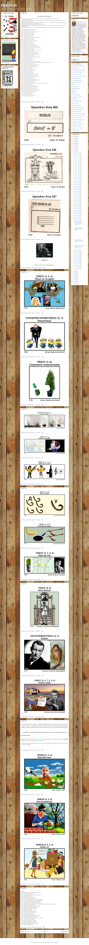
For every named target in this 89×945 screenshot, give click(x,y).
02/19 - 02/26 (77, 256)
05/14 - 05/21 (77, 208)
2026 (74, 136)
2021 (74, 145)
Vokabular (74, 90)
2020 (74, 146)
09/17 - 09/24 (77, 179)
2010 (74, 281)
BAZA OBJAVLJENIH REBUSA (78, 65)
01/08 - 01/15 (77, 267)
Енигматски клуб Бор (76, 78)
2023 (74, 141)
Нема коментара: (38, 267)
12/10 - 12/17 (77, 158)
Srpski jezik (74, 92)
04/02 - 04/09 (77, 218)
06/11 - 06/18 (77, 201)
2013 (74, 276)
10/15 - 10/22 (77, 172)
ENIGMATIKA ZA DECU (76, 82)
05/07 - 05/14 (77, 210)
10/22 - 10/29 (77, 170)
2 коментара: (37, 239)
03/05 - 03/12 (77, 253)
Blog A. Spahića (75, 103)
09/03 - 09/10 (77, 182)
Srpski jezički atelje (75, 88)
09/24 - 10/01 (77, 177)
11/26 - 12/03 (77, 162)
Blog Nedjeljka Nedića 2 (76, 125)
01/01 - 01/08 (77, 268)
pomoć (78, 59)
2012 (74, 278)
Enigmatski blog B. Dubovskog (78, 107)
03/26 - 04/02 (77, 220)
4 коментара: (37, 101)
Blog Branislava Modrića (77, 111)
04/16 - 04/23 (77, 215)
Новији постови (24, 931)
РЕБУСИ (9, 5)
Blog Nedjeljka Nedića (76, 105)
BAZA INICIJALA (75, 67)
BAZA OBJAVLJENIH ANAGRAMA (79, 69)
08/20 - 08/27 (77, 186)
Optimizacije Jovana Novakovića (78, 113)
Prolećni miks (25, 735)
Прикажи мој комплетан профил (78, 52)
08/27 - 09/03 (77, 184)
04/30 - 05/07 (77, 212)
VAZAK (73, 84)
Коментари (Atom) (47, 934)
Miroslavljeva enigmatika (77, 121)
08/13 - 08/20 (77, 187)
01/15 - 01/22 (77, 265)
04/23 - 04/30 (77, 213)
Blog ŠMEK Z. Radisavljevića (77, 123)
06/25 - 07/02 (77, 198)
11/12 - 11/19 (77, 165)
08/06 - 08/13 (77, 189)
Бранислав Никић (82, 22)
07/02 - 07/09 (77, 196)
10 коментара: (38, 716)
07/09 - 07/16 (77, 194)
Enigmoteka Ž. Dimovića (77, 117)
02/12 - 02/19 (77, 258)
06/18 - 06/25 (77, 199)
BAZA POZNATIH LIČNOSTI (77, 72)
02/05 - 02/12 (77, 260)
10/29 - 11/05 (77, 168)
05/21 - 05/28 (77, 206)
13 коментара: (38, 356)
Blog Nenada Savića (76, 130)
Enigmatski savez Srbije (76, 74)
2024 (74, 139)
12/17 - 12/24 (77, 156)
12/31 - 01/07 (77, 153)
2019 (74, 148)
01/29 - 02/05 (77, 262)
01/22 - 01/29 (77, 263)
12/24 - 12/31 (77, 155)
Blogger (56, 942)
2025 (74, 138)
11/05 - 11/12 (77, 167)
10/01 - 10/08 (77, 175)
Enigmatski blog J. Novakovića (78, 119)
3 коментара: (37, 191)
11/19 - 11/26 (77, 163)
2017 (74, 151)
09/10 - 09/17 (77, 181)
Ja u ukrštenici (75, 86)
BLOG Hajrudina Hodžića (77, 101)
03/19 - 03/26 (77, 249)
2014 (74, 274)
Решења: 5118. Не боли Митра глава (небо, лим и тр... (79, 246)
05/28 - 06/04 (77, 205)
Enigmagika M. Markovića (77, 96)
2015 (74, 272)
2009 (74, 283)
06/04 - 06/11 (77, 203)
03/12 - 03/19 (77, 251)
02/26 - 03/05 (77, 255)
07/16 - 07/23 (77, 193)
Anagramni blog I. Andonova (77, 109)
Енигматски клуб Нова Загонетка (79, 76)
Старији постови (64, 931)
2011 (74, 279)
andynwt (48, 942)
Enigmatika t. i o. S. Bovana (77, 127)
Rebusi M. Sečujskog (76, 94)
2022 (74, 143)
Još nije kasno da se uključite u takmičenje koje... (79, 241)
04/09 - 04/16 (77, 217)
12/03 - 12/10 (77, 160)
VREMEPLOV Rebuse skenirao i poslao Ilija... (78, 229)
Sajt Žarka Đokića (75, 98)
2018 (74, 150)
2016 (74, 271)
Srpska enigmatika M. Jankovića (78, 115)
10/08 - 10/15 (77, 174)
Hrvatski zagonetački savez (77, 80)
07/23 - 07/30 (77, 191)
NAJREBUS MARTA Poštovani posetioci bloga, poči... (78, 223)
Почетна (44, 931)
